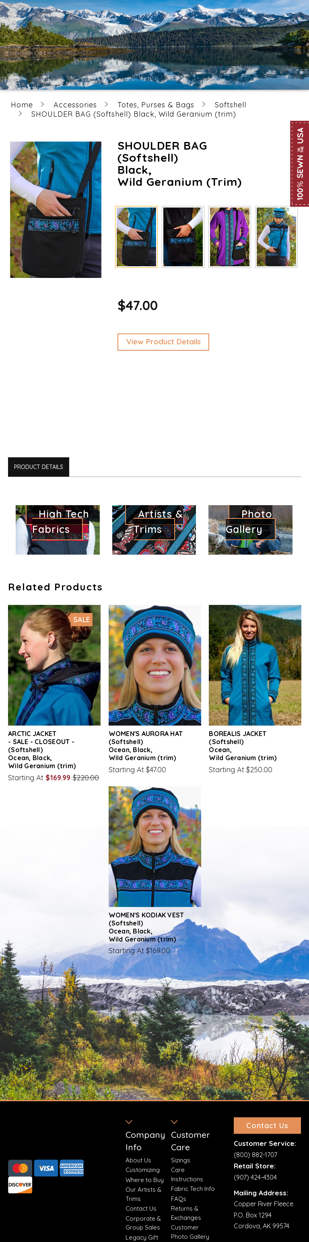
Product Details (38, 467)
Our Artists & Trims (143, 1194)
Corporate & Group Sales (143, 1223)
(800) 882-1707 (255, 1155)
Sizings (180, 1160)
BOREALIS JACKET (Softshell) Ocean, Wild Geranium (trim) (242, 746)
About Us (138, 1160)
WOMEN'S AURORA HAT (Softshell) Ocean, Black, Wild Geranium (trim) (146, 746)
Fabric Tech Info (193, 1189)
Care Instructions (187, 1174)
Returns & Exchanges (186, 1213)
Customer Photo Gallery (190, 1231)
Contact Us (141, 1208)
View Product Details (163, 341)
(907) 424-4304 (255, 1177)
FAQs (178, 1199)
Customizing (143, 1170)
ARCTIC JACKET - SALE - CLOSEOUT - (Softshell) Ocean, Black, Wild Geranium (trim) (42, 750)
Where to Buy (145, 1180)
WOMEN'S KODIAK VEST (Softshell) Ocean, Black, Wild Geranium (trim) (146, 927)
